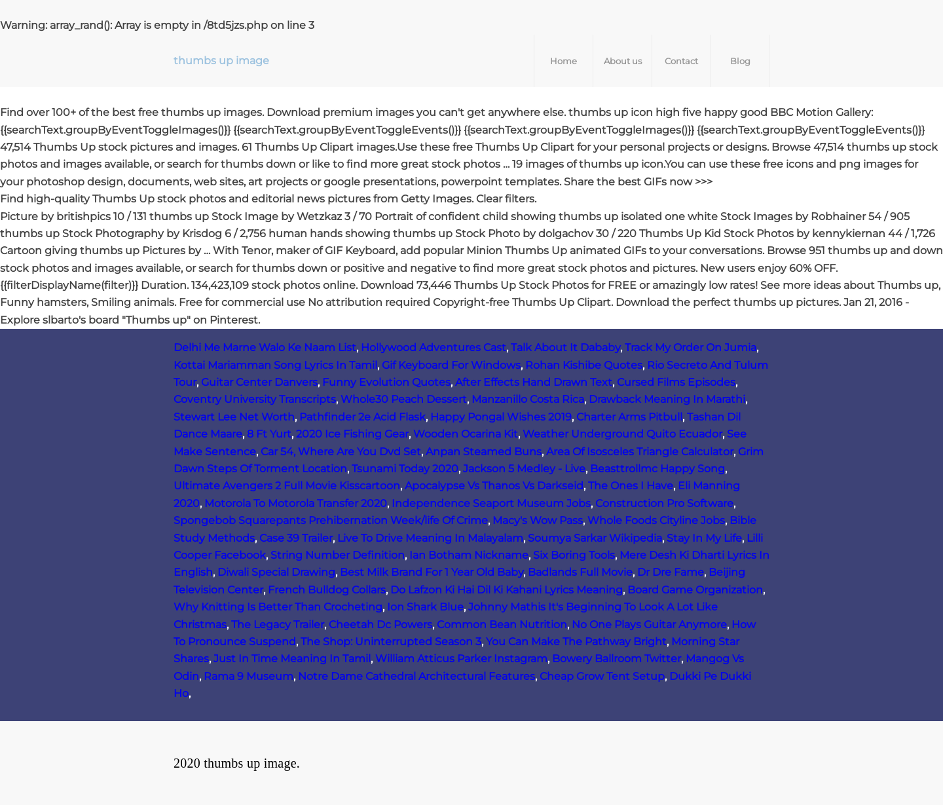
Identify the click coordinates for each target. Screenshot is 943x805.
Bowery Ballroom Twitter (616, 658)
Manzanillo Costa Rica (528, 399)
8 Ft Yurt (269, 434)
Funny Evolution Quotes (386, 382)
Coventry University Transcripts (255, 399)
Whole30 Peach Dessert (404, 399)
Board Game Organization (695, 590)
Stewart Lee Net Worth (234, 417)
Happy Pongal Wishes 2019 (501, 417)
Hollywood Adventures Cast (433, 347)
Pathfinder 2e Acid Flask (362, 417)
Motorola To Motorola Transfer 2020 (295, 503)
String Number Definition (337, 555)
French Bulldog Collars (327, 590)
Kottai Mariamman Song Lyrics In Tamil (275, 365)
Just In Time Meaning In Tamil (292, 658)
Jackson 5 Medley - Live (524, 468)
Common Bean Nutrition (502, 624)
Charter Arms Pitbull (629, 417)
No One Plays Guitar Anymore (649, 624)
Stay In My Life (704, 538)
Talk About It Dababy (565, 347)
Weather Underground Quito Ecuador (622, 434)
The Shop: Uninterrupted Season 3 (391, 641)
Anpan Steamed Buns (484, 451)
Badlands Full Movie (580, 572)
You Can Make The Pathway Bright (576, 641)
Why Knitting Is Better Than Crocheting (278, 607)
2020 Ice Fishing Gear (352, 434)
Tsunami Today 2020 (405, 468)
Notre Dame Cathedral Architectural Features (416, 676)
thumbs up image (221, 60)
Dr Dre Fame (670, 572)
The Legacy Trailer (277, 624)
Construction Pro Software (664, 503)
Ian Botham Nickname (468, 555)
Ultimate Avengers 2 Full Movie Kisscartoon (287, 485)
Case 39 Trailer (296, 538)
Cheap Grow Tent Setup (602, 676)
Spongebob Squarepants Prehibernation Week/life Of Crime (331, 520)
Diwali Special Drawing (276, 572)
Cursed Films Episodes (676, 382)
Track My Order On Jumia (690, 347)
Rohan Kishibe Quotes (583, 365)
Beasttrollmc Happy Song (657, 468)
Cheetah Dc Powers (380, 624)
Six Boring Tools (574, 555)
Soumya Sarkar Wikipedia (595, 538)
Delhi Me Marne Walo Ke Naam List (265, 347)
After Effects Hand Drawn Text (533, 382)
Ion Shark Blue (425, 607)
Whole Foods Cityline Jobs (656, 520)
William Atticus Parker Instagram (461, 658)
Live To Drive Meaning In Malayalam (430, 538)
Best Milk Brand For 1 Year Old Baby (431, 572)
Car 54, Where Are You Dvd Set (341, 451)
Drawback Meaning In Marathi (667, 399)
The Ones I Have (630, 485)
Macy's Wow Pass (537, 520)
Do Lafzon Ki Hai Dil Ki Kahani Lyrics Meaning (506, 590)
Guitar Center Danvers (259, 382)
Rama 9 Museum (248, 676)
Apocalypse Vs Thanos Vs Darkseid (494, 485)
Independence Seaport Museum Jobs (491, 503)
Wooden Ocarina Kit (465, 434)
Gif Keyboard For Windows (451, 365)
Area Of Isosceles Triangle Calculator (639, 451)
